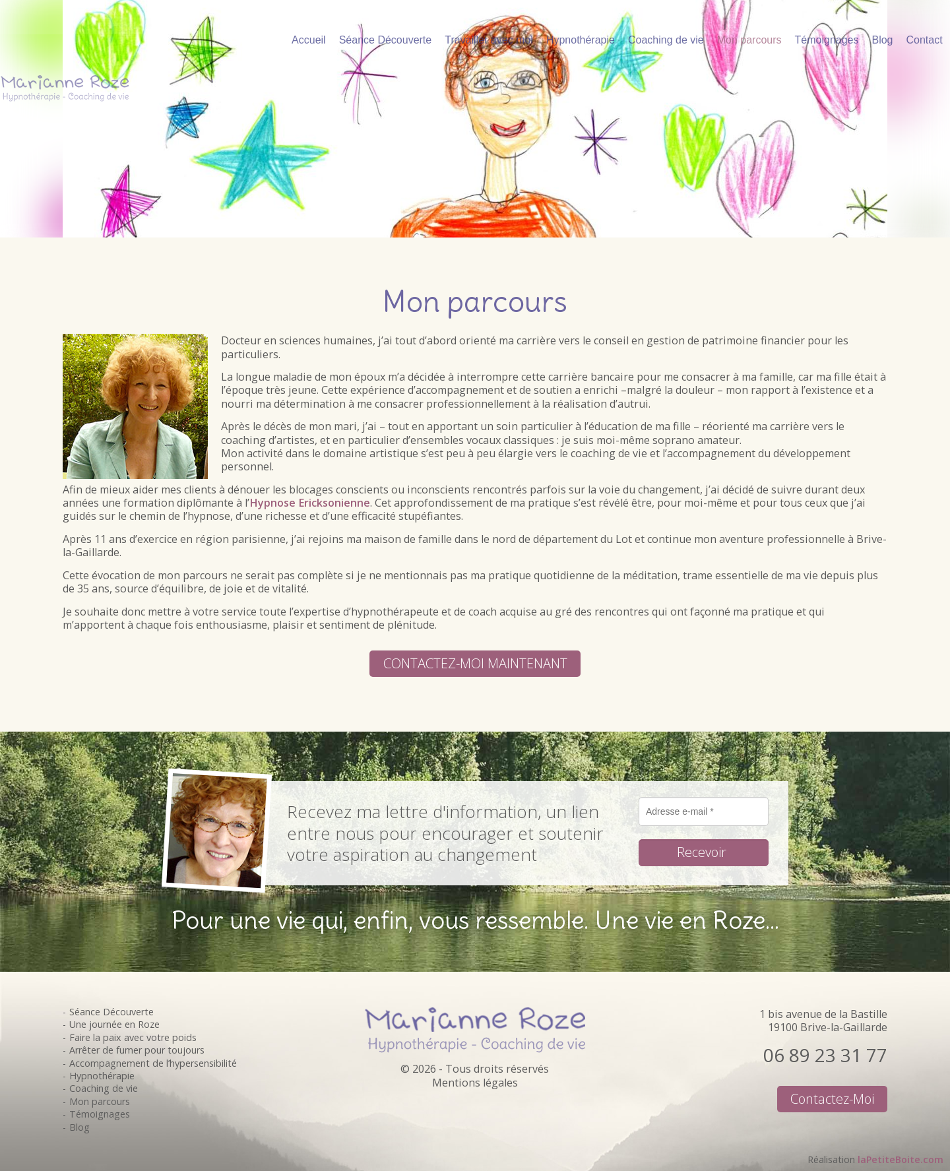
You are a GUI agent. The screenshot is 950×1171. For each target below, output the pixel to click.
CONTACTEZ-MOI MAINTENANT (475, 663)
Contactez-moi (832, 1098)
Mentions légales (475, 1082)
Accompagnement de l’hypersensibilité (153, 1063)
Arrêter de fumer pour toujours (137, 1050)
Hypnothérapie (102, 1075)
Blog (79, 1127)
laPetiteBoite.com (900, 1159)
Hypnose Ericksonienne (309, 502)
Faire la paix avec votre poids (133, 1037)
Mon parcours (99, 1101)
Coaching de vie (103, 1088)
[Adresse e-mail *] (704, 811)
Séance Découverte (111, 1011)
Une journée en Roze (114, 1024)
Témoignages (99, 1114)
